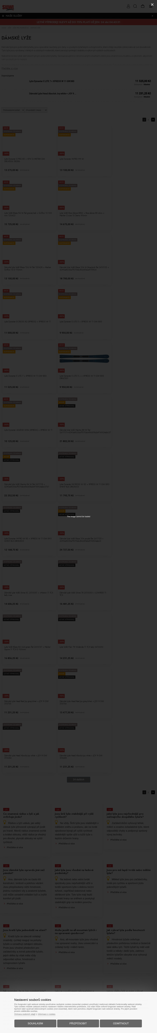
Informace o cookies (49, 1013)
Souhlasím (36, 1022)
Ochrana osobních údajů (26, 1013)
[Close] (152, 4)
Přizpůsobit (78, 1022)
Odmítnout (120, 1022)
